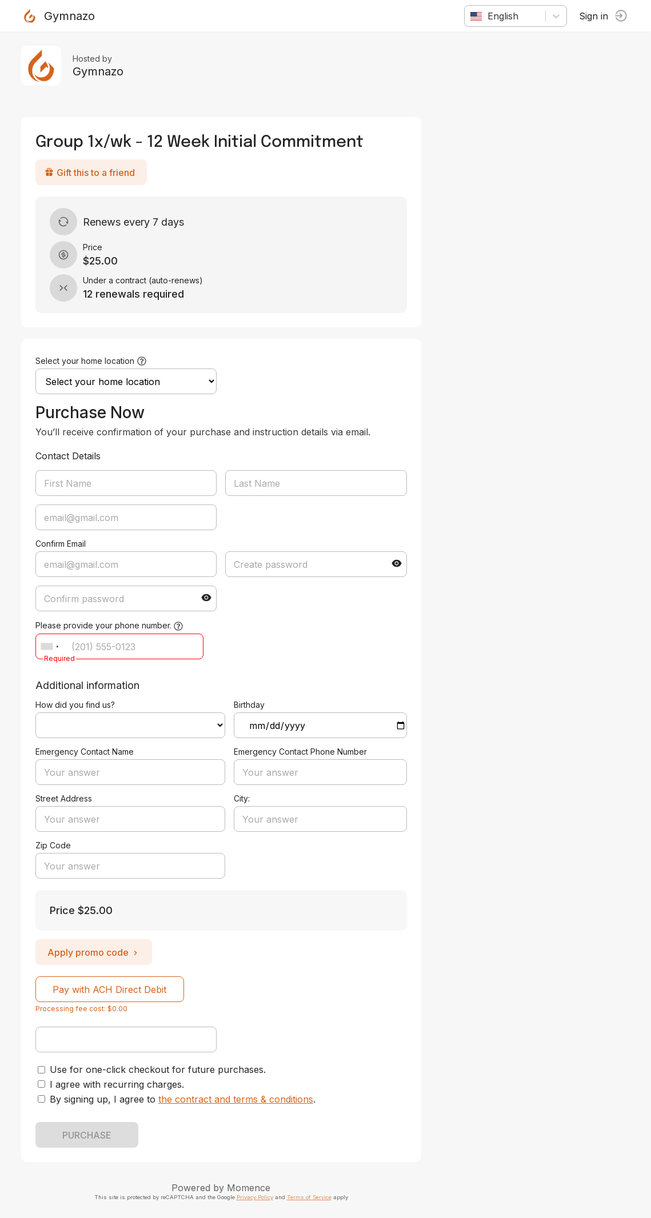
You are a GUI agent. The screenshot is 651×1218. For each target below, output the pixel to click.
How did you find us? (77, 705)
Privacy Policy (256, 1197)
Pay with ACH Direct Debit (112, 989)
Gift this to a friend (91, 172)
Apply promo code (95, 952)
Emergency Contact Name (86, 751)
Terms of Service (311, 1197)
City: (243, 798)
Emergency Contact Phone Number (302, 751)
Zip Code (55, 845)
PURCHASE (88, 1135)
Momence (251, 1187)
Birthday (250, 705)
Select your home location (86, 361)
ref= (132, 725)
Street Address (65, 798)
